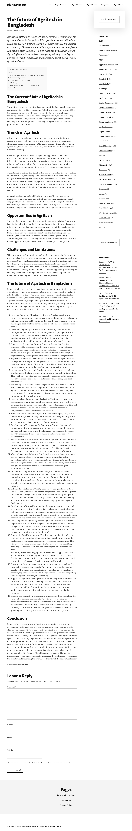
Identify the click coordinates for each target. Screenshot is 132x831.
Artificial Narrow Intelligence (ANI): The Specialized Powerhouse (109, 296)
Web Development (106, 213)
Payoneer (103, 189)
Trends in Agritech (17, 78)
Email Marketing (105, 146)
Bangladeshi (104, 84)
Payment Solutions (106, 184)
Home (18, 664)
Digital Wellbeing (106, 136)
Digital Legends (105, 117)
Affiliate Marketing (106, 50)
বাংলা (100, 227)
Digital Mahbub (16, 4)
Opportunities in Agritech (20, 80)
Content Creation (106, 93)
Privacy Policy (66, 805)
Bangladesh (103, 79)
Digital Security (105, 127)
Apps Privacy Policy (107, 69)
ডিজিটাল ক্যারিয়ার (104, 218)
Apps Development (106, 65)
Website (10, 750)
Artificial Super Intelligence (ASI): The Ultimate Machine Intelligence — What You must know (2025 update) (109, 283)
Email (10, 737)
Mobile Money (105, 175)
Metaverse (103, 170)
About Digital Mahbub (66, 795)
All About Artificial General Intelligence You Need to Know (109, 319)
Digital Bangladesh (106, 103)
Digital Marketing (106, 122)
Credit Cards (104, 98)
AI (100, 60)
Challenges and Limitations (21, 83)
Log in (59, 826)
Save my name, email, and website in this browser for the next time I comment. (40, 763)
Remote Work (104, 203)
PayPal (101, 194)
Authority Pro (25, 826)
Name (10, 725)
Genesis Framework (40, 826)
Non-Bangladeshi (106, 179)
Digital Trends (105, 132)
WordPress (52, 826)
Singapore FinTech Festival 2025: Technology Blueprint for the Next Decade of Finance (108, 267)
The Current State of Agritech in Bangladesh (27, 75)
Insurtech (103, 160)
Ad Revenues (104, 46)
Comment (11, 687)
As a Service (104, 74)
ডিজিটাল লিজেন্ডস (105, 222)
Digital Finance (105, 112)
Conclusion (14, 88)
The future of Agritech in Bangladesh (24, 85)
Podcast (102, 199)
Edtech (102, 141)
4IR (100, 41)
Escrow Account (105, 151)
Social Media (104, 208)
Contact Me (66, 800)
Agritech (24, 664)
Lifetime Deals (105, 165)
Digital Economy (106, 108)
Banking (102, 89)
